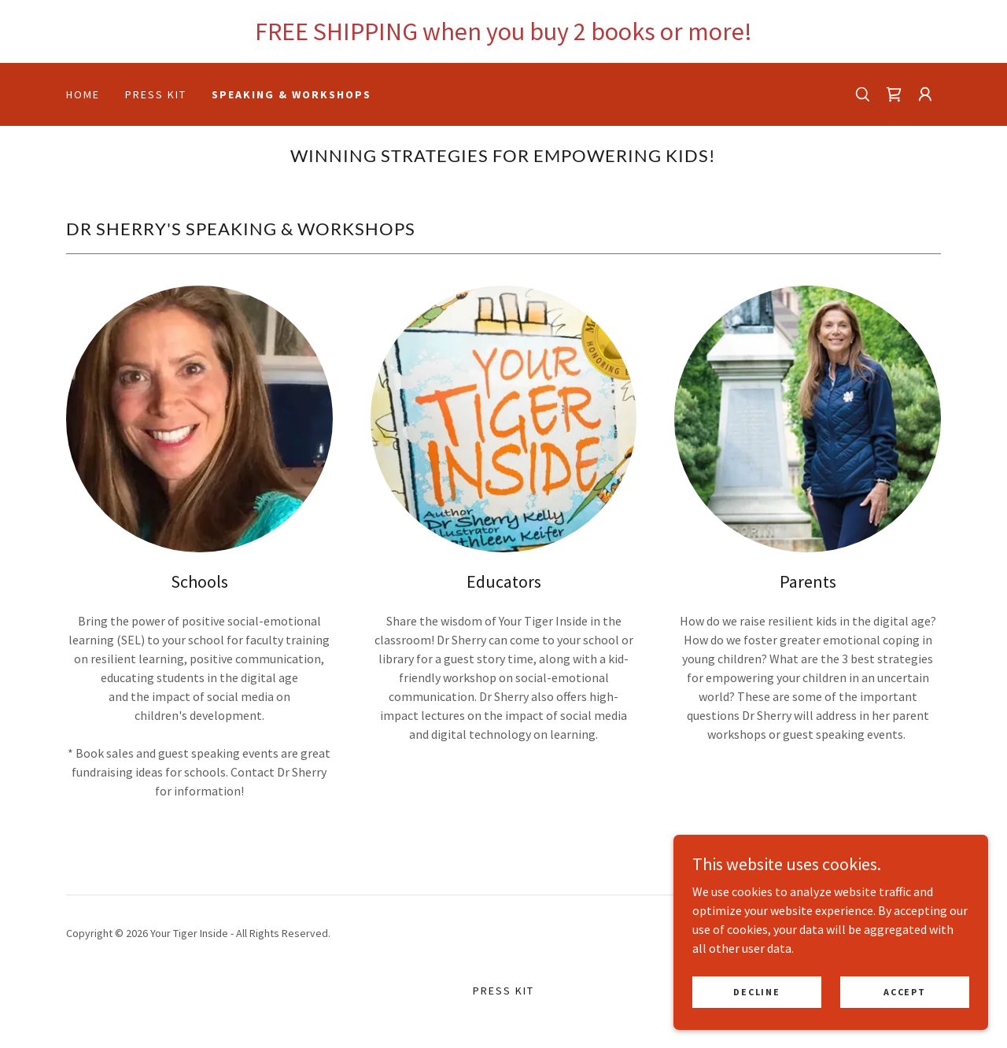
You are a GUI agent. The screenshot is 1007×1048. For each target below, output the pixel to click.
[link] (893, 94)
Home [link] (83, 94)
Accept (904, 1002)
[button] (925, 94)
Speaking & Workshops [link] (291, 94)
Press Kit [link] (155, 94)
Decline (756, 1002)
